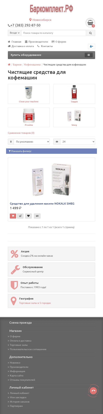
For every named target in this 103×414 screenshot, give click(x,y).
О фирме (59, 41)
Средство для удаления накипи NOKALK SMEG (42, 203)
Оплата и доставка (19, 340)
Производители (36, 41)
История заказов (19, 401)
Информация (16, 371)
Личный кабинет (18, 393)
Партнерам (15, 406)
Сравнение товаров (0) (21, 132)
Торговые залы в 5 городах (35, 303)
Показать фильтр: (20, 151)
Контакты (45, 46)
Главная (14, 41)
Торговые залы (18, 345)
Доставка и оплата (21, 46)
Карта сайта (15, 375)
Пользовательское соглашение (27, 349)
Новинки (14, 362)
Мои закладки (17, 397)
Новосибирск (40, 19)
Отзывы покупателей (21, 379)
